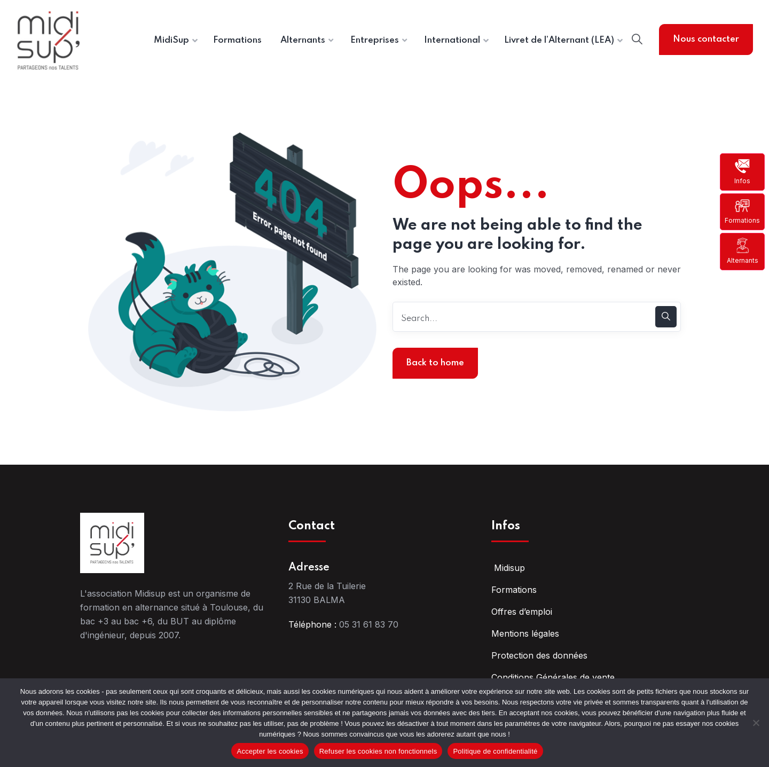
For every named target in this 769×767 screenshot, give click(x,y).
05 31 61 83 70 (368, 624)
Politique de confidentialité (495, 751)
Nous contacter (706, 39)
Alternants (742, 251)
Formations (742, 211)
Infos (742, 171)
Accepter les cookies (270, 751)
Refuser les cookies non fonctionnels (378, 751)
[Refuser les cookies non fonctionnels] (755, 722)
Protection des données (539, 655)
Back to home (435, 362)
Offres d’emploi (521, 611)
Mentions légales (525, 633)
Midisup (508, 567)
